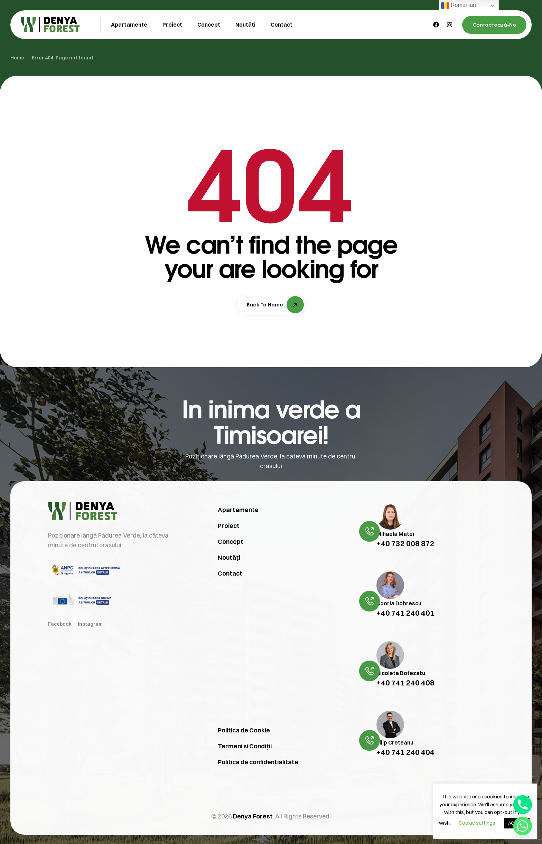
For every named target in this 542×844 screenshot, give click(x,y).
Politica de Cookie (244, 748)
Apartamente (238, 528)
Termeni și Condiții (245, 764)
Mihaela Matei (395, 551)
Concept (230, 559)
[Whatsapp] (522, 826)
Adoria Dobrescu (398, 621)
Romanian (458, 5)
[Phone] (522, 804)
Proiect (229, 544)
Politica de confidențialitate (258, 780)
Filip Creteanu (394, 760)
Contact (230, 591)
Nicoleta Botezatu (400, 690)
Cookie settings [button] (477, 822)
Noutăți (229, 575)
